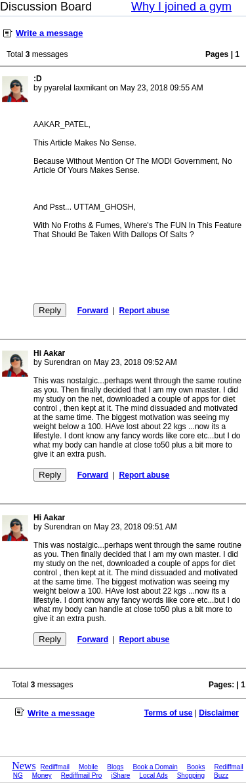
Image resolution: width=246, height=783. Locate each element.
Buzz (221, 775)
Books (196, 767)
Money (42, 775)
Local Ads (153, 775)
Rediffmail (55, 767)
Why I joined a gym (181, 6)
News (23, 765)
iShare (120, 775)
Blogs (115, 767)
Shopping (191, 775)
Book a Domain (155, 767)
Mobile (88, 767)
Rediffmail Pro (81, 775)
